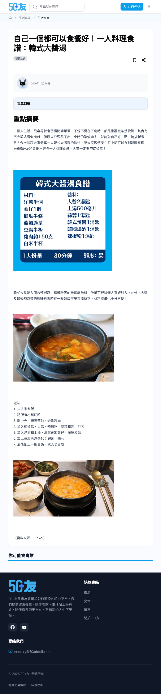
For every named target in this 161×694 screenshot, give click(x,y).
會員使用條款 (17, 685)
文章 (87, 601)
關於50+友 (92, 618)
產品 (87, 592)
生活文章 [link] (43, 18)
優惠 (87, 609)
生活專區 (25, 18)
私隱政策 (37, 685)
